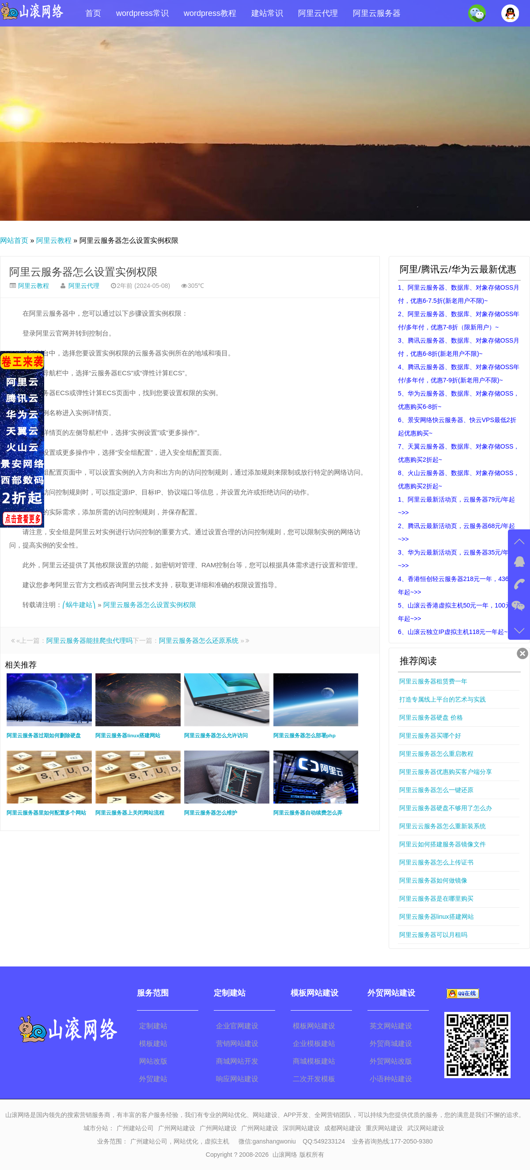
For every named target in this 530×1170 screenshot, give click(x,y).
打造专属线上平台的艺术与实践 (442, 699)
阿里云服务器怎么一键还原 (436, 789)
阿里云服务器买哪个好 (430, 735)
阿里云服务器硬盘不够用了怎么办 (445, 807)
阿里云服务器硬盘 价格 (431, 717)
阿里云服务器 (377, 13)
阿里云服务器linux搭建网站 (436, 916)
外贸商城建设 (391, 1043)
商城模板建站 (314, 1061)
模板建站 (153, 1043)
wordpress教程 (210, 13)
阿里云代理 (318, 13)
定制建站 (153, 1026)
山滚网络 (285, 1154)
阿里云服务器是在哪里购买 (436, 898)
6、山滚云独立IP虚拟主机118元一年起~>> (456, 631)
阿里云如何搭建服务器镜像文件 (442, 844)
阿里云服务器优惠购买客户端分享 (445, 771)
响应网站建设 (237, 1079)
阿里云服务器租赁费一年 (433, 681)
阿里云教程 (54, 240)
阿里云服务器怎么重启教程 (436, 753)
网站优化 (186, 1141)
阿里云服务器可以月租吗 (433, 934)
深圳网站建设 (301, 1128)
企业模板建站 (314, 1043)
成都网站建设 (342, 1128)
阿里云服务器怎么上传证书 (436, 862)
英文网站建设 (391, 1026)
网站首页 (14, 240)
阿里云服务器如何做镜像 (433, 880)
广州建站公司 (135, 1128)
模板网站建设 (314, 1026)
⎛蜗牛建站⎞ (79, 604)
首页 (93, 13)
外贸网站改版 (391, 1061)
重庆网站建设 (384, 1128)
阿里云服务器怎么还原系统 (198, 640)
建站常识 (267, 13)
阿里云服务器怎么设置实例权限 (83, 272)
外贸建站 (153, 1079)
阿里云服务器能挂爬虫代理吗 (89, 640)
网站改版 (153, 1061)
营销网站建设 (237, 1043)
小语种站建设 (391, 1079)
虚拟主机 (216, 1141)
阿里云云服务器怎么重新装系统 (442, 826)
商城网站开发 (237, 1061)
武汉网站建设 (425, 1128)
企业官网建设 (237, 1026)
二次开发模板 (314, 1079)
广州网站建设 (176, 1128)
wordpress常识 (142, 13)
